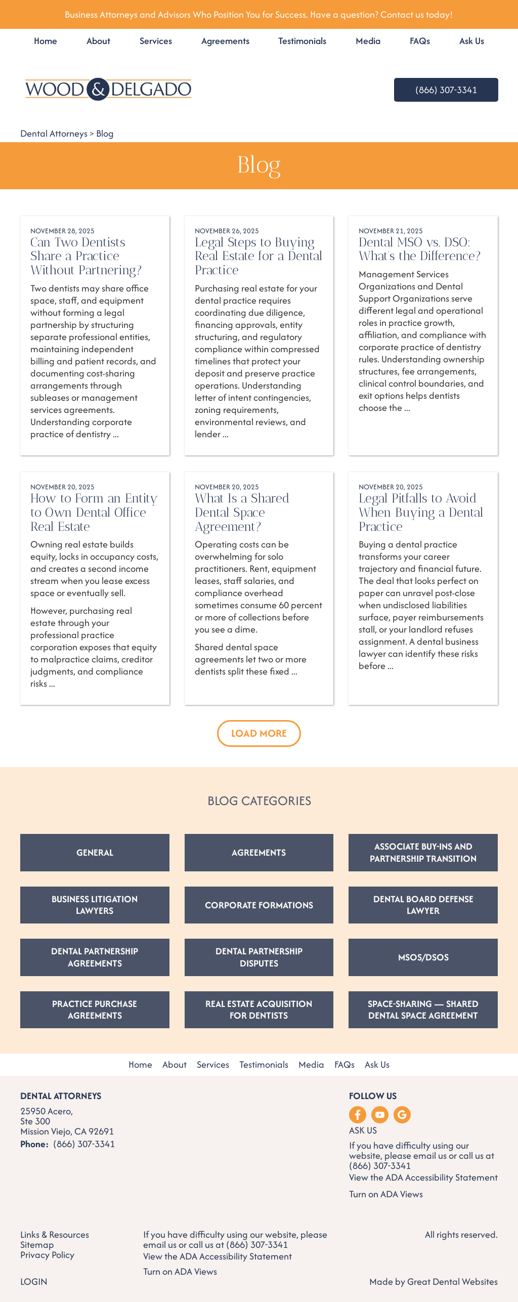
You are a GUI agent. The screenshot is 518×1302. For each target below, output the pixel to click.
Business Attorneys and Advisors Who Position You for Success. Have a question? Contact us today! (259, 14)
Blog (105, 133)
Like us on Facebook (357, 1114)
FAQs (420, 41)
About (174, 1065)
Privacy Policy (47, 1255)
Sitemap (37, 1245)
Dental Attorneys (54, 133)
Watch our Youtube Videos (379, 1114)
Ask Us (471, 41)
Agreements (225, 41)
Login (34, 1281)
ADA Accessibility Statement (441, 1177)
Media (311, 1065)
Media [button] (368, 41)
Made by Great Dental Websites (433, 1281)
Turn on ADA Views (386, 1194)
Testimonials (302, 41)
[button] (259, 733)
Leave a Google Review (402, 1114)
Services (156, 41)
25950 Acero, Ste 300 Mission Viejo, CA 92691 (67, 1121)
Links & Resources (54, 1235)
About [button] (98, 41)
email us (430, 1155)
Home (45, 41)
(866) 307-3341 (446, 90)
